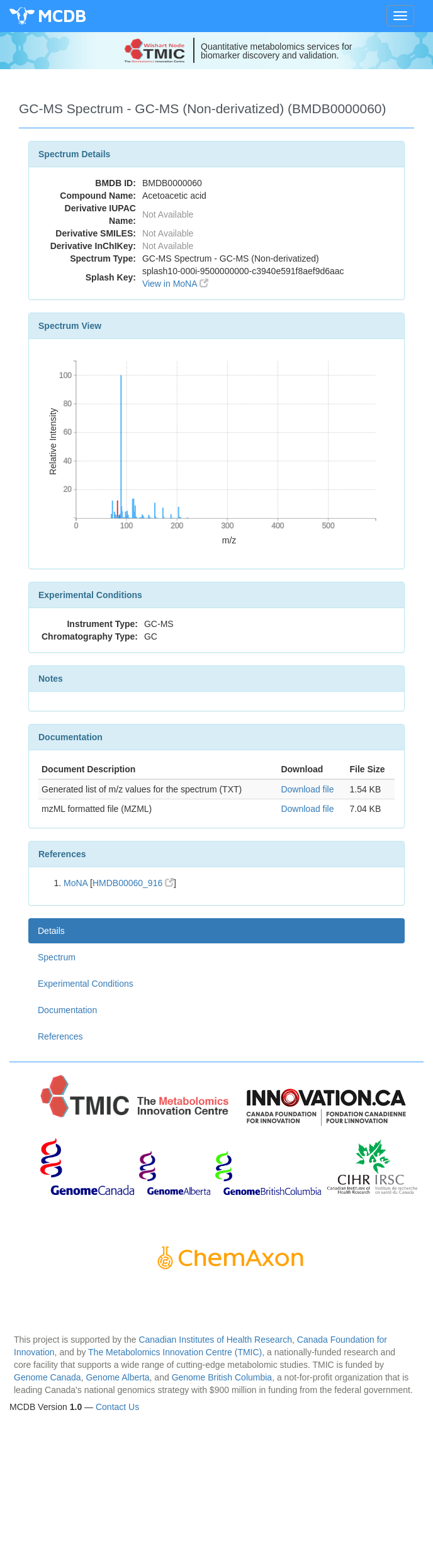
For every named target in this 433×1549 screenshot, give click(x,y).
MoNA (75, 883)
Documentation (67, 1010)
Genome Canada (47, 1377)
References (60, 1036)
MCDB (62, 15)
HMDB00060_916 (133, 883)
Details (51, 931)
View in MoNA (175, 284)
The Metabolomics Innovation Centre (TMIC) (175, 1352)
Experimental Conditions (85, 984)
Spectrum (57, 957)
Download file (307, 789)
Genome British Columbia (222, 1377)
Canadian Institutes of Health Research (215, 1340)
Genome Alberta (117, 1377)
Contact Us (117, 1407)
